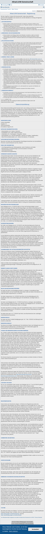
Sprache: (34, 10)
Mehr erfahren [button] (13, 531)
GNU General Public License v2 (36, 59)
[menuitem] (10, 5)
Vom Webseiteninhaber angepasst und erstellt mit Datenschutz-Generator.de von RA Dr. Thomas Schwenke (21, 517)
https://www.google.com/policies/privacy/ (10, 513)
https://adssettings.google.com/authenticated (11, 515)
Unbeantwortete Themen (5, 9)
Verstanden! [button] (35, 529)
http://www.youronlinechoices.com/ (9, 376)
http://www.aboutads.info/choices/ (24, 374)
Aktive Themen (15, 9)
